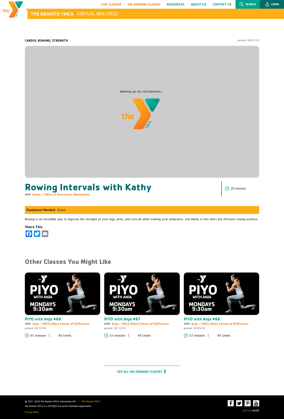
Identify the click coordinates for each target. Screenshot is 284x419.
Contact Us (222, 5)
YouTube (256, 403)
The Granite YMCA (91, 401)
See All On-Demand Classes (139, 374)
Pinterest (248, 403)
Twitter (239, 403)
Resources (175, 5)
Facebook (231, 403)
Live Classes (111, 5)
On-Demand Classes (144, 5)
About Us (198, 5)
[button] (272, 5)
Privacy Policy (32, 412)
